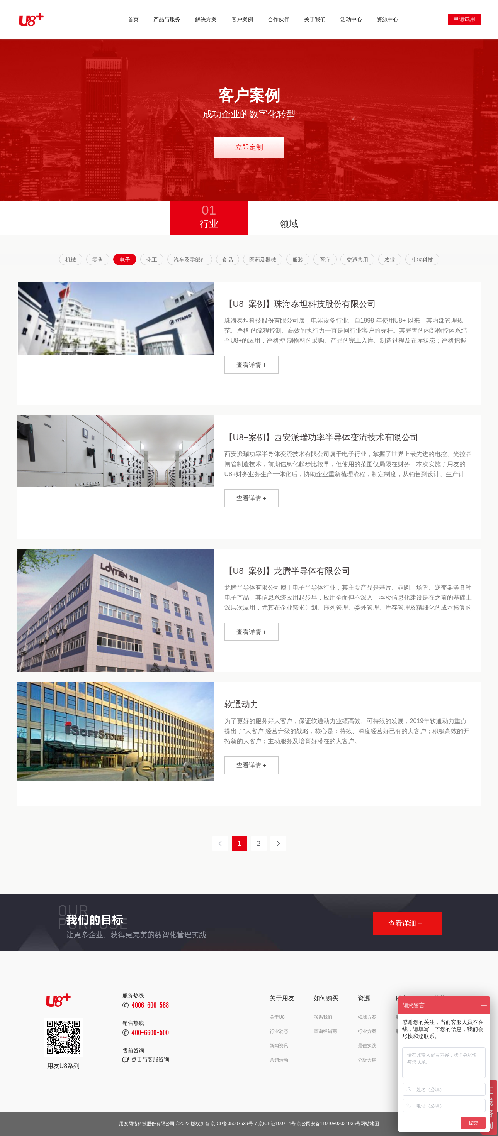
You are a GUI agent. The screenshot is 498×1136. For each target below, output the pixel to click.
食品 (227, 260)
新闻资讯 (279, 1045)
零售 (97, 260)
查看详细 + (405, 923)
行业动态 (279, 1031)
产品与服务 (166, 19)
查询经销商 (325, 1031)
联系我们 (323, 1017)
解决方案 (206, 19)
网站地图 (369, 1123)
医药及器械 (262, 260)
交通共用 (357, 260)
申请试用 (464, 19)
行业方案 (367, 1031)
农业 (389, 260)
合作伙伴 (278, 19)
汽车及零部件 (189, 260)
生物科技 (422, 260)
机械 (70, 260)
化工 (151, 260)
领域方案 (367, 1017)
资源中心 (387, 19)
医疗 (325, 260)
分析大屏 (367, 1060)
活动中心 (351, 19)
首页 (133, 19)
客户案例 (242, 19)
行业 (209, 215)
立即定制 (249, 147)
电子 (124, 260)
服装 (297, 260)
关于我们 (315, 19)
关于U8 (277, 1017)
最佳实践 (367, 1045)
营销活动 (279, 1060)
